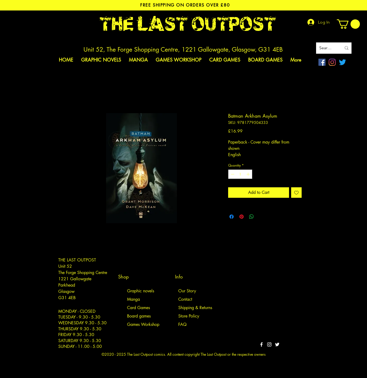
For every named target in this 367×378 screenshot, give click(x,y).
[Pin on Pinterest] (241, 216)
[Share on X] (261, 216)
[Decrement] (232, 174)
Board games (139, 316)
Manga (133, 299)
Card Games (138, 307)
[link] (348, 24)
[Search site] (326, 48)
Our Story (187, 291)
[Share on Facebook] (231, 216)
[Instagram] (332, 62)
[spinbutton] (240, 174)
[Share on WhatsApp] (251, 216)
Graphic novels (140, 291)
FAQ (182, 324)
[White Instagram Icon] (269, 344)
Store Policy (188, 316)
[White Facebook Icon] (261, 344)
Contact (185, 299)
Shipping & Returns (195, 307)
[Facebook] (322, 62)
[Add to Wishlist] (296, 192)
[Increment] (248, 174)
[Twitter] (342, 62)
